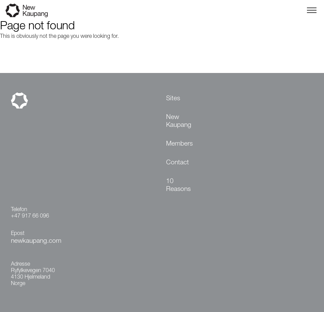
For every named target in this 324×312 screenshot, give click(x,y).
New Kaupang (178, 121)
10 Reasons (178, 185)
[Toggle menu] (312, 10)
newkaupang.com (36, 241)
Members (179, 144)
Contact (177, 163)
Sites (173, 98)
